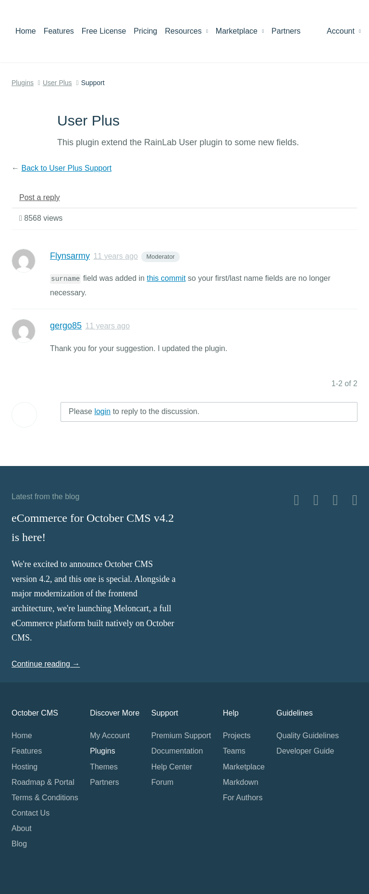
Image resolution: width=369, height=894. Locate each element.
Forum (162, 782)
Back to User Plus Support (66, 168)
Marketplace (240, 31)
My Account (110, 735)
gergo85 (66, 325)
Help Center (171, 767)
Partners (285, 31)
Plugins (23, 83)
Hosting (24, 767)
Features (59, 31)
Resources (186, 31)
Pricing (145, 31)
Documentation (177, 751)
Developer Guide (305, 751)
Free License (104, 31)
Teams (234, 751)
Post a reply (39, 197)
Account (344, 31)
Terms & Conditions (45, 797)
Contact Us (30, 813)
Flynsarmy (70, 256)
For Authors (243, 797)
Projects (237, 735)
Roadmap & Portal (43, 782)
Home (25, 31)
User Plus (57, 83)
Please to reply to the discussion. (134, 411)
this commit (166, 278)
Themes (104, 767)
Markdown (240, 782)
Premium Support (181, 735)
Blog (19, 844)
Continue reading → (46, 664)
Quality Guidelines (307, 735)
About (22, 828)
